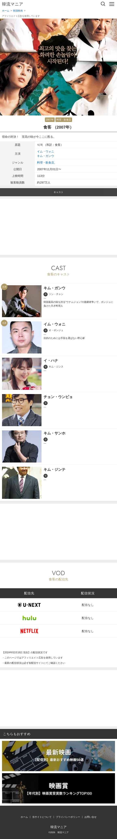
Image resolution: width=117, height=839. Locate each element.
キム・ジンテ (54, 470)
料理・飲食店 (63, 119)
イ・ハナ (51, 361)
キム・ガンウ (45, 155)
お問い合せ (90, 817)
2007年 (50, 119)
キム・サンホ (54, 433)
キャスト (58, 192)
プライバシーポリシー (68, 817)
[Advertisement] (58, 226)
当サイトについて (42, 817)
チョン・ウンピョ (58, 397)
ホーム (24, 817)
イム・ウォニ (45, 151)
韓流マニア (12, 4)
